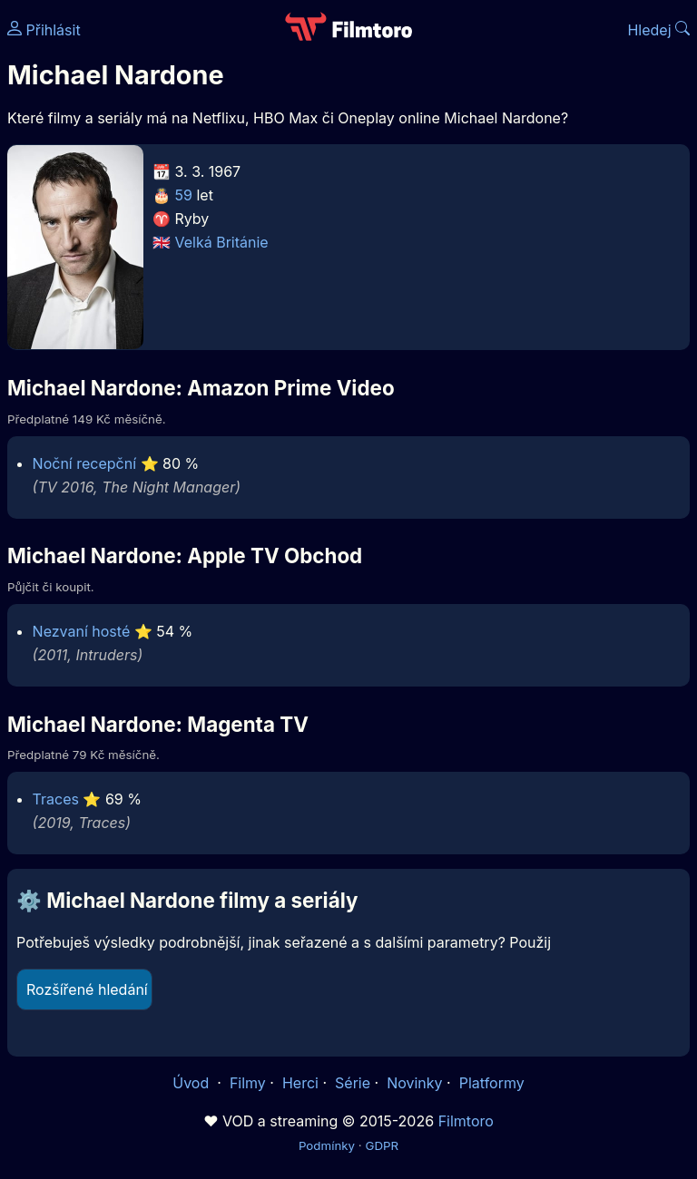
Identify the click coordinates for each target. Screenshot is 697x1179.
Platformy (492, 1083)
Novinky (414, 1083)
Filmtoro (466, 1121)
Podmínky (327, 1145)
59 (183, 195)
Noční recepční (84, 463)
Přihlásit (44, 30)
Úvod (192, 1083)
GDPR (381, 1145)
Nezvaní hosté (82, 631)
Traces (56, 799)
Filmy (248, 1083)
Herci (300, 1083)
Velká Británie (222, 242)
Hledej (658, 30)
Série (352, 1083)
